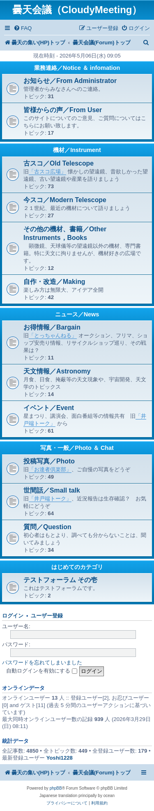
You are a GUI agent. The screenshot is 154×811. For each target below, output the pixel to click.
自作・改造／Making (54, 281)
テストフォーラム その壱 (60, 579)
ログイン (12, 616)
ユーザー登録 (47, 616)
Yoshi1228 (59, 758)
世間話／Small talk (51, 490)
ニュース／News (77, 314)
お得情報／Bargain (51, 327)
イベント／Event (48, 407)
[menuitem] (23, 28)
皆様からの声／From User (62, 109)
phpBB (56, 788)
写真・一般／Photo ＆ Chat (77, 448)
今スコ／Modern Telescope (64, 199)
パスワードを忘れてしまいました (42, 662)
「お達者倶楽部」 (50, 469)
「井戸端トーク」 (50, 498)
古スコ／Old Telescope (58, 163)
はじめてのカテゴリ (77, 567)
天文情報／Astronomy (57, 371)
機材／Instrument (77, 150)
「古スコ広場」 (47, 171)
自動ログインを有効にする (41, 671)
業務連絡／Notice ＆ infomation (77, 68)
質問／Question (47, 526)
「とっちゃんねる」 (53, 335)
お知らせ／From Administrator (70, 80)
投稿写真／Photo (49, 461)
